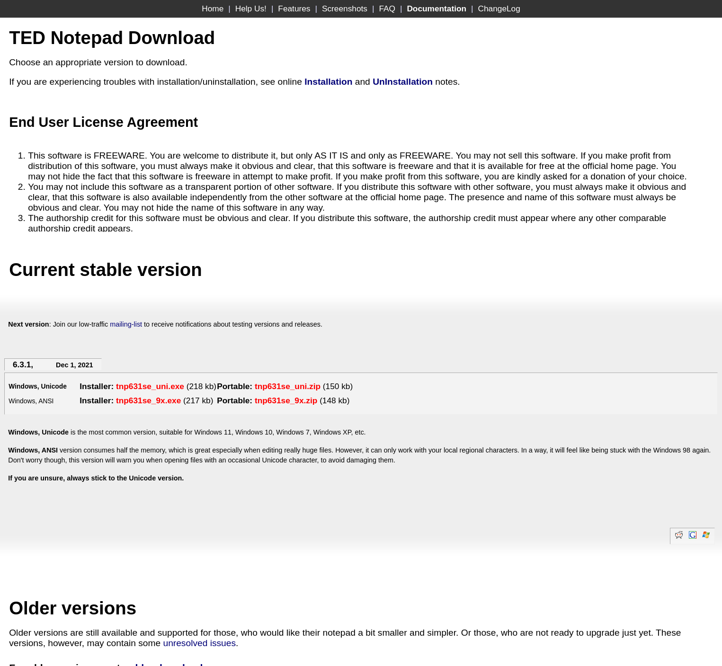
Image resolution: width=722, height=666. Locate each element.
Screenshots (344, 8)
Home (212, 8)
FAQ (387, 8)
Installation (328, 82)
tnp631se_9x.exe (148, 400)
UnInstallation (403, 82)
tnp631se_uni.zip (288, 386)
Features (294, 8)
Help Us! (251, 8)
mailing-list (126, 324)
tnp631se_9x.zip (286, 400)
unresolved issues (199, 643)
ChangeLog (499, 8)
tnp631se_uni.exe (150, 386)
